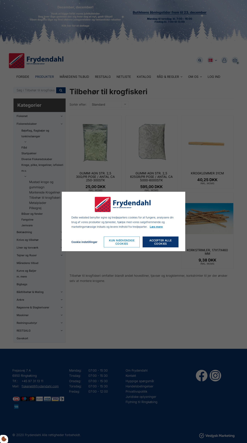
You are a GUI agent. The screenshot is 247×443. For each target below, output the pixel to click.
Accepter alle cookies (160, 242)
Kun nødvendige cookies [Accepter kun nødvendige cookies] (122, 242)
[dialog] (123, 221)
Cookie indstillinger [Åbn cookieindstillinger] (84, 242)
